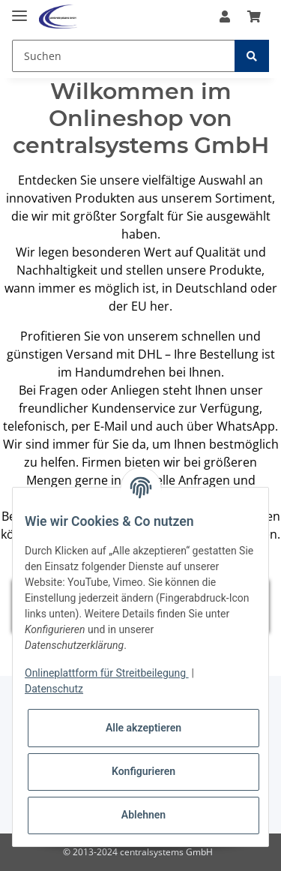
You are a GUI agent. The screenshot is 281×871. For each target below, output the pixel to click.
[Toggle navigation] (19, 9)
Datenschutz (54, 689)
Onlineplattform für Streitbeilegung (107, 673)
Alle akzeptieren (143, 728)
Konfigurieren (143, 771)
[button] (224, 17)
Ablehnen (143, 815)
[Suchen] (123, 56)
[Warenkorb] (254, 17)
